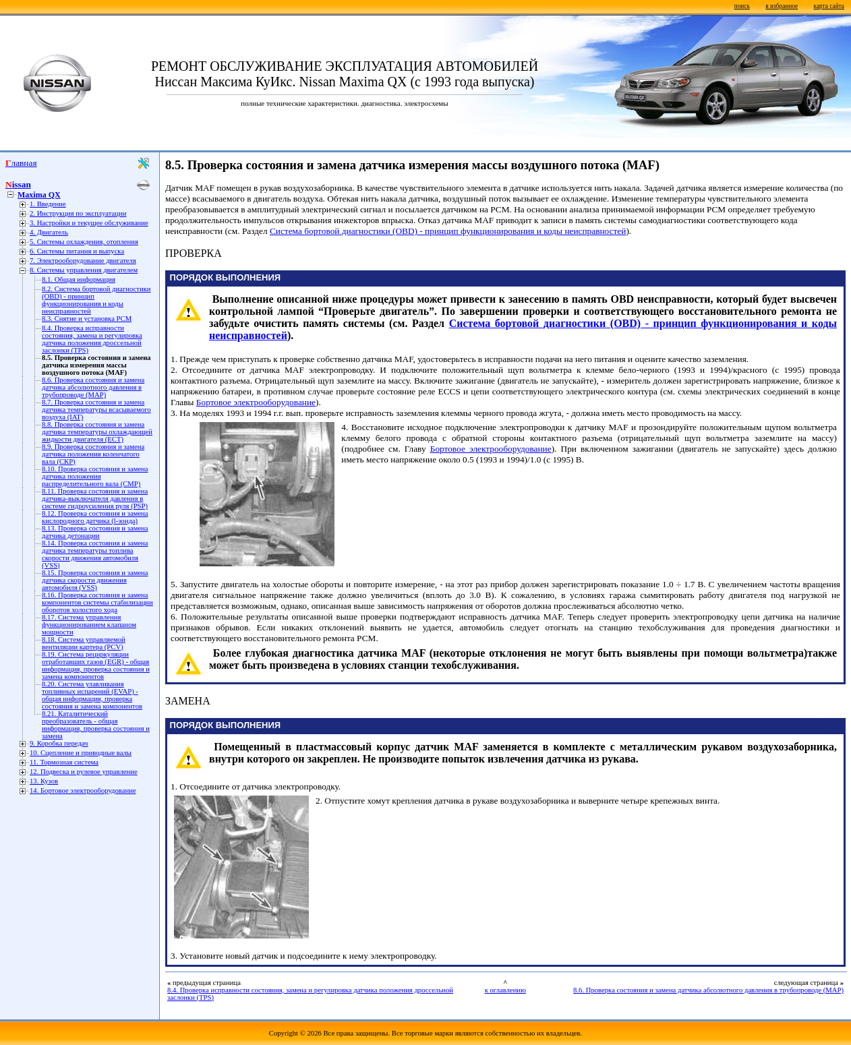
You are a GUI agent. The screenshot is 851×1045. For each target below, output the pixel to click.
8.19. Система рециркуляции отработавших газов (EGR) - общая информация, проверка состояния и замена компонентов (96, 665)
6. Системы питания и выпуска (77, 251)
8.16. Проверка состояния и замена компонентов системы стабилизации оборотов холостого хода (97, 602)
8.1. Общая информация (78, 279)
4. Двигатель (49, 232)
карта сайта (829, 6)
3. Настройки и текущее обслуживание (89, 223)
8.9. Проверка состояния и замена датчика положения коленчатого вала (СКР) (93, 454)
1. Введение (48, 204)
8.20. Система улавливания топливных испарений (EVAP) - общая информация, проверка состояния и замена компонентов (92, 695)
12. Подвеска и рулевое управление (84, 771)
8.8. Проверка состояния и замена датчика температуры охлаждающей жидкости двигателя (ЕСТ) (97, 432)
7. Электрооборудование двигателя (83, 260)
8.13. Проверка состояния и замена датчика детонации (95, 532)
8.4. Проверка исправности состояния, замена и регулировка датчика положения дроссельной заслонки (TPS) (92, 339)
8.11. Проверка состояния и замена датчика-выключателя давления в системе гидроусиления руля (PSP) (95, 498)
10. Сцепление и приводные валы (80, 752)
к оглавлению (505, 990)
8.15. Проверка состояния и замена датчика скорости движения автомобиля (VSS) (95, 580)
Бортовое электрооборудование (256, 402)
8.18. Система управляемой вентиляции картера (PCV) (83, 643)
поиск (742, 6)
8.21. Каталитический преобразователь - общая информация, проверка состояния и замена (96, 725)
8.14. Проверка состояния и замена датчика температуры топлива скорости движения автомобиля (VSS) (95, 554)
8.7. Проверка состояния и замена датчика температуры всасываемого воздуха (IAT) (96, 409)
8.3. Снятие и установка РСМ (86, 318)
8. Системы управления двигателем (84, 270)
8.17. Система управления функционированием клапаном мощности (89, 625)
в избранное (781, 6)
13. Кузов (44, 781)
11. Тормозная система (64, 762)
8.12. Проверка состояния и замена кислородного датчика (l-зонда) (95, 517)
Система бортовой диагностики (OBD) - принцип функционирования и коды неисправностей (448, 231)
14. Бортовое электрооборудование (83, 790)
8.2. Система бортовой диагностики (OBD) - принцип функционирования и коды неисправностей (96, 300)
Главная (21, 163)
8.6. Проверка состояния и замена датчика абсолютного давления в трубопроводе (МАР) (93, 387)
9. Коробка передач (59, 743)
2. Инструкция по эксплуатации (78, 213)
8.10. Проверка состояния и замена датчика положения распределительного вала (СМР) (95, 476)
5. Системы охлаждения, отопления (84, 241)
